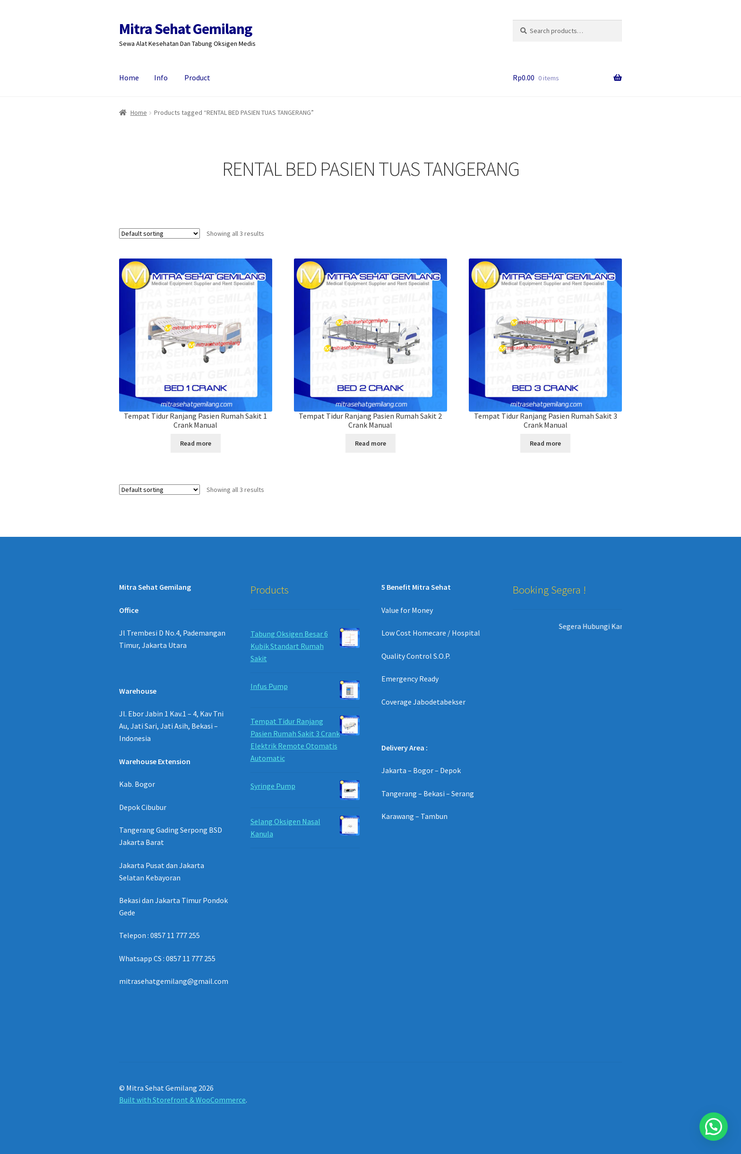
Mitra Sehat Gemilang (185, 28)
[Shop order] (159, 233)
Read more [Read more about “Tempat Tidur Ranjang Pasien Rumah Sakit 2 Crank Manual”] (370, 443)
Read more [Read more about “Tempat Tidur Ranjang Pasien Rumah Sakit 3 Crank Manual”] (545, 443)
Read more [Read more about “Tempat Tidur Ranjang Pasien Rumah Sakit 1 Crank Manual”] (195, 443)
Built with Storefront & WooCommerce (182, 1099)
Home (129, 77)
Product (197, 77)
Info (161, 77)
